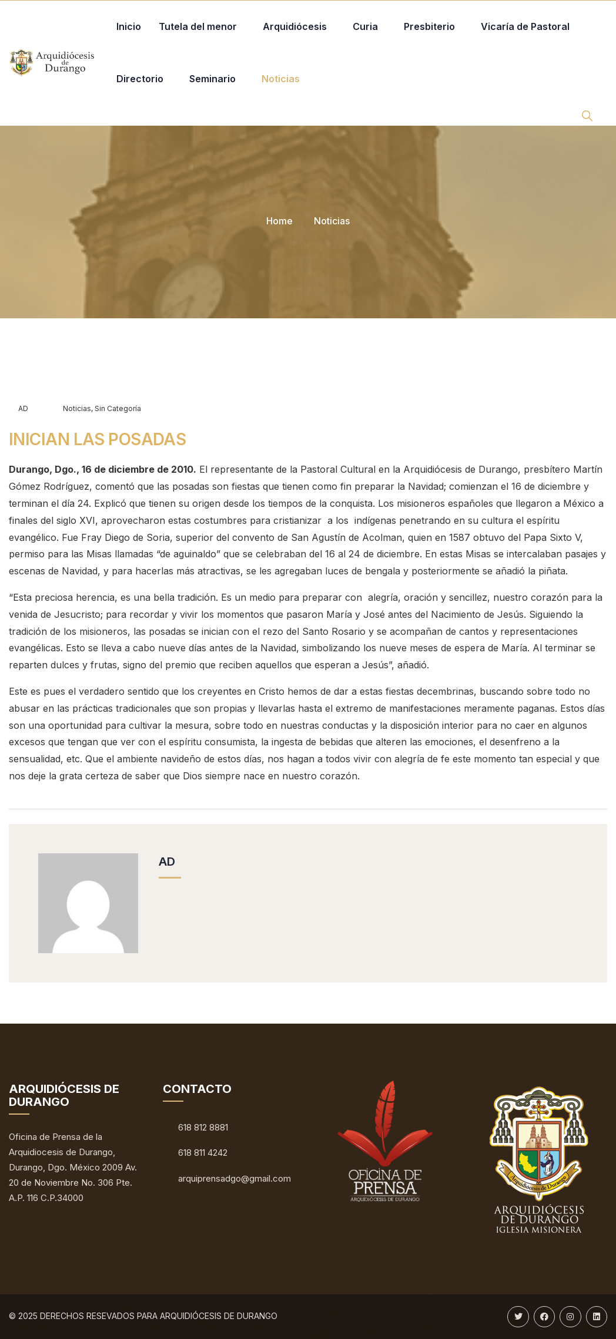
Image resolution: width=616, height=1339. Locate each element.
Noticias (332, 221)
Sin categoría (118, 408)
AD (18, 408)
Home (279, 221)
